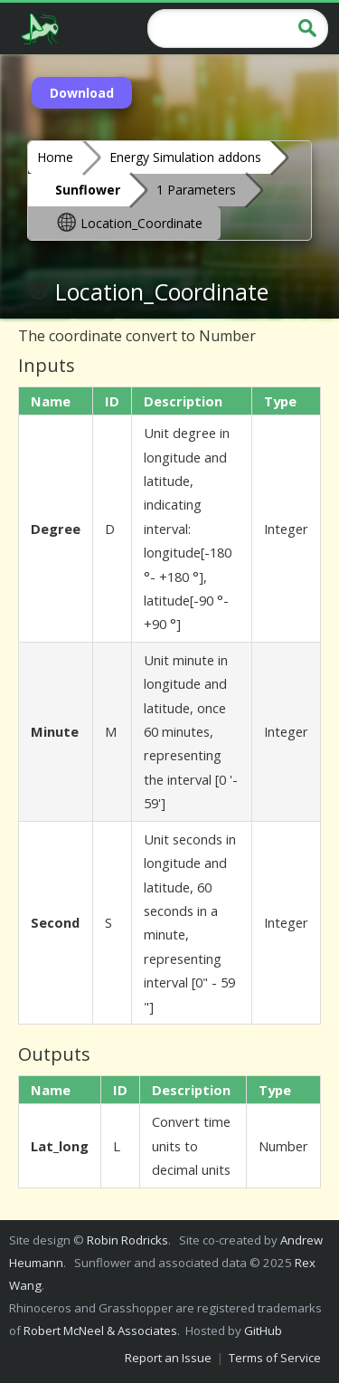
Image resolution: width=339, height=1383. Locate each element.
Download (82, 92)
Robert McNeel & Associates (100, 1330)
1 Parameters (196, 189)
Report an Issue (168, 1358)
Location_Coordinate (128, 222)
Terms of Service (275, 1358)
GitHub (263, 1330)
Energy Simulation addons (185, 157)
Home (55, 157)
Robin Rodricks (127, 1240)
